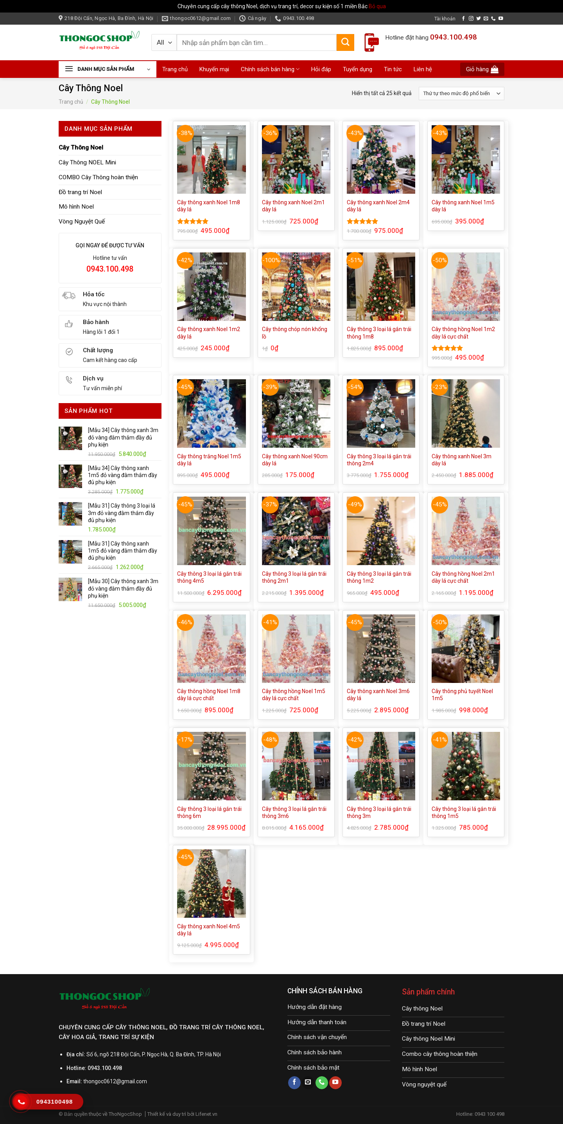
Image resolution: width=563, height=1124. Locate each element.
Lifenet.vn (206, 1114)
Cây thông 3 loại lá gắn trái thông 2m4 (379, 460)
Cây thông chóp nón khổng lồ (294, 332)
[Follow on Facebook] (463, 18)
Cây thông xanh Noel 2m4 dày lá (378, 206)
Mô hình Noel (76, 206)
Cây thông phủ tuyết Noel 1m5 (462, 694)
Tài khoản (444, 19)
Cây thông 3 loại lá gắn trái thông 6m (209, 812)
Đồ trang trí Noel (80, 192)
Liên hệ (423, 69)
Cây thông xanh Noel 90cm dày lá (295, 460)
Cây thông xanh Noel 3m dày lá (461, 460)
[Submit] (345, 42)
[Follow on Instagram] (471, 18)
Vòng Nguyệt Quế (82, 221)
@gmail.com (131, 1081)
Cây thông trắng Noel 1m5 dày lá (209, 460)
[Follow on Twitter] (478, 18)
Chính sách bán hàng (270, 69)
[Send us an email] (486, 18)
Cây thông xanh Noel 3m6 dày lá (378, 694)
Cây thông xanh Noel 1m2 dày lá (208, 332)
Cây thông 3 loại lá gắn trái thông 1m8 (379, 332)
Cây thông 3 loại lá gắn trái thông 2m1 (294, 577)
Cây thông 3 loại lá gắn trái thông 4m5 (209, 577)
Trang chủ (175, 69)
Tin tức (393, 69)
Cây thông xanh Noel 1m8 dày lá (208, 206)
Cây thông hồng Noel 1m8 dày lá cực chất (208, 694)
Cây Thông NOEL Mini (87, 162)
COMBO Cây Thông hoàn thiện (98, 177)
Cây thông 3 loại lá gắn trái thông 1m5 (464, 812)
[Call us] (493, 18)
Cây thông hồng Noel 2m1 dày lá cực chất (463, 577)
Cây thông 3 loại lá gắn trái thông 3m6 (294, 812)
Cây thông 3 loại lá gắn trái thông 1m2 (379, 577)
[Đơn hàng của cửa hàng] (461, 93)
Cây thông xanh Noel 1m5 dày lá (463, 206)
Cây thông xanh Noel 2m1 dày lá (293, 206)
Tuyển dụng (357, 69)
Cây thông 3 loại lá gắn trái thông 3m (379, 812)
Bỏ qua (377, 6)
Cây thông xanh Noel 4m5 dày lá (208, 930)
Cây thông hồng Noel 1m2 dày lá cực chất (463, 332)
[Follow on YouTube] (500, 18)
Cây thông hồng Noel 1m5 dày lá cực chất (293, 694)
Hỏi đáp (321, 69)
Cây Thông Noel (81, 147)
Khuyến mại (214, 69)
